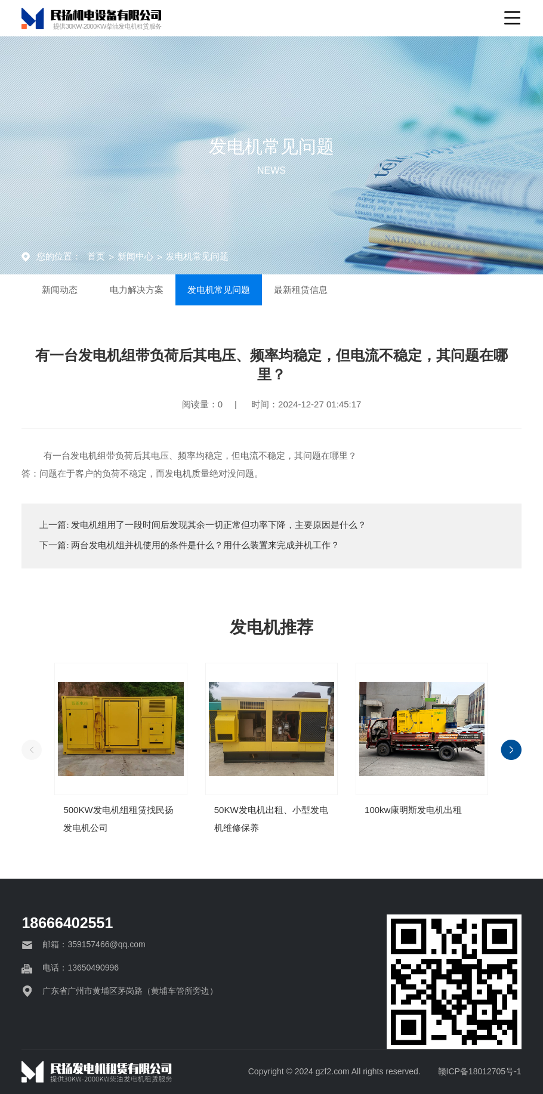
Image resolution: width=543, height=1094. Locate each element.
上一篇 (202, 525)
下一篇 (189, 545)
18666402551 (67, 922)
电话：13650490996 (80, 968)
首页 (96, 256)
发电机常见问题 (197, 256)
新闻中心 (135, 256)
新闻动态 (66, 292)
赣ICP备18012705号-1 (480, 1071)
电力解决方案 (155, 292)
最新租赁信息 (336, 292)
